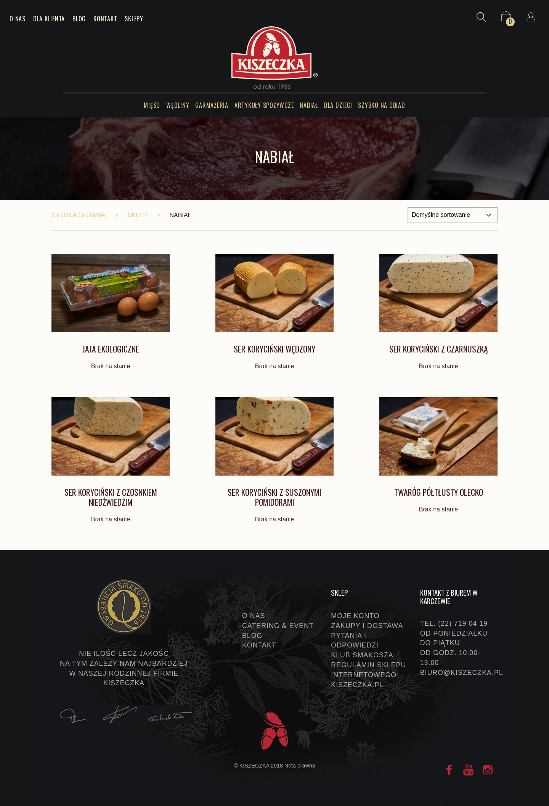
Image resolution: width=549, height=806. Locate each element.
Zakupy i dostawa (367, 626)
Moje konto (355, 616)
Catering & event (278, 626)
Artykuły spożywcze (264, 105)
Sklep (138, 215)
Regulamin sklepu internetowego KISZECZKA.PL (368, 675)
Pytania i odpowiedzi (355, 640)
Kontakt (105, 18)
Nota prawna (299, 766)
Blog (79, 18)
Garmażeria (211, 105)
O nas (18, 18)
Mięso (152, 105)
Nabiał (309, 105)
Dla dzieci (338, 105)
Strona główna (78, 215)
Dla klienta (49, 18)
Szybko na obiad (381, 105)
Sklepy (134, 18)
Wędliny (177, 105)
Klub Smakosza (362, 655)
